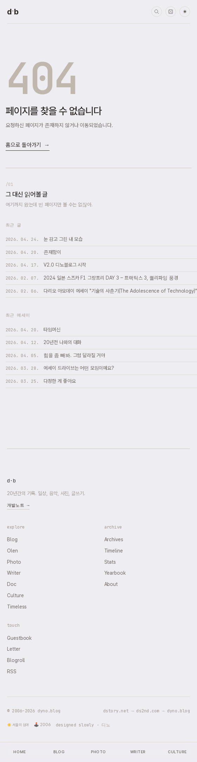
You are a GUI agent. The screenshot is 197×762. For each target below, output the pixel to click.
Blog (12, 539)
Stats (110, 562)
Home (19, 752)
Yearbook (115, 573)
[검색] (156, 11)
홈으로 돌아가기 (28, 145)
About (111, 584)
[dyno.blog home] (12, 12)
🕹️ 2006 (42, 724)
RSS (12, 671)
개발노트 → (18, 505)
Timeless (17, 607)
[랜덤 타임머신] (170, 11)
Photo (14, 562)
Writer (14, 573)
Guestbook (19, 638)
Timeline (113, 551)
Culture (15, 595)
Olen (12, 551)
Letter (13, 649)
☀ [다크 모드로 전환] (185, 12)
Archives (113, 539)
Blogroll (16, 660)
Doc (12, 584)
